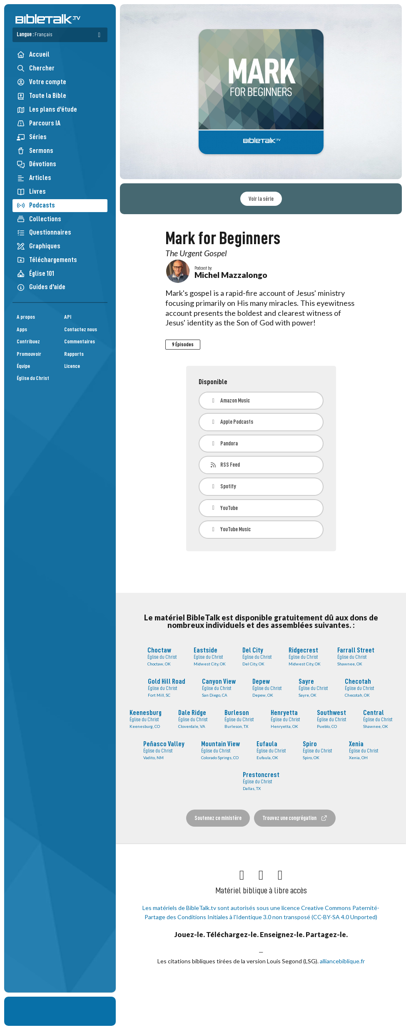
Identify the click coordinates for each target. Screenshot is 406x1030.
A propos (26, 317)
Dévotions (36, 164)
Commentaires (79, 341)
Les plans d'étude (47, 109)
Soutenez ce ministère (218, 818)
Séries (32, 136)
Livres (31, 191)
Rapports (74, 354)
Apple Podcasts (232, 422)
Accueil (33, 54)
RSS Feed (225, 465)
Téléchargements (47, 259)
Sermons (35, 150)
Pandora (224, 443)
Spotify (223, 486)
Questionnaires (44, 232)
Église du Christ (33, 378)
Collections (39, 218)
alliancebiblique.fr (342, 961)
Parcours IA (38, 123)
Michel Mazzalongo (230, 275)
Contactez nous (80, 329)
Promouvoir (29, 354)
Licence (72, 366)
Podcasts (36, 205)
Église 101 (35, 273)
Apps (22, 329)
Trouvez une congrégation (294, 818)
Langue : (34, 34)
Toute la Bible (41, 95)
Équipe (23, 366)
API (67, 317)
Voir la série (261, 199)
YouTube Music (230, 529)
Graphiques (38, 246)
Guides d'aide (41, 286)
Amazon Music (230, 401)
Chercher (36, 68)
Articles (34, 177)
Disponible (213, 381)
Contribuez (28, 341)
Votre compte (41, 82)
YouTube (224, 508)
